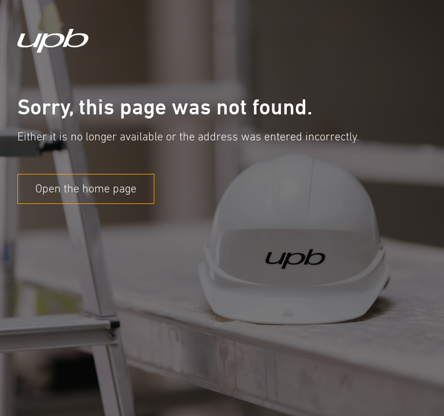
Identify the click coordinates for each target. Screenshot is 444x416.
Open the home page (85, 188)
